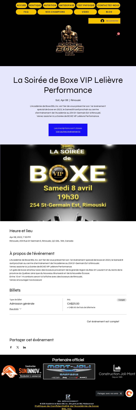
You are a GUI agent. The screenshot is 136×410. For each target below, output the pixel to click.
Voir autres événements (68, 131)
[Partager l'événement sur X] (17, 347)
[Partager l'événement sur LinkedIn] (24, 347)
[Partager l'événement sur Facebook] (11, 347)
